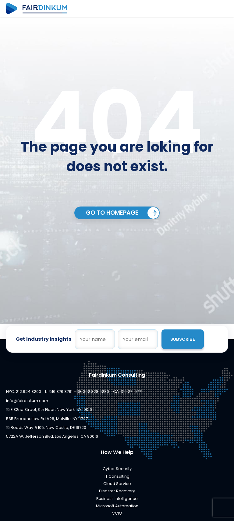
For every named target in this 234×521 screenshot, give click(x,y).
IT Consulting (117, 476)
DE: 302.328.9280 (92, 391)
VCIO (117, 513)
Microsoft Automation (117, 506)
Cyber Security (117, 469)
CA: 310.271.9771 (127, 391)
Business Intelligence (117, 498)
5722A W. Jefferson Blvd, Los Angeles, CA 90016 (52, 436)
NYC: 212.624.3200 (23, 391)
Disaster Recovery (117, 491)
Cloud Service (117, 484)
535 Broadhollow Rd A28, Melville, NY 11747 (47, 419)
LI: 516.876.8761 (59, 391)
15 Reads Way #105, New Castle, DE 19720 (46, 427)
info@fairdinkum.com (27, 401)
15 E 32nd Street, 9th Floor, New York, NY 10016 (49, 409)
